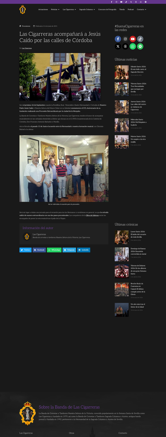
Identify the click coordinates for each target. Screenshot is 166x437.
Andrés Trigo (52, 434)
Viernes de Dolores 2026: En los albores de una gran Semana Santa (134, 240)
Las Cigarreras (27, 48)
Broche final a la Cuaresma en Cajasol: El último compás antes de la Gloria (134, 256)
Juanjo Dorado (62, 434)
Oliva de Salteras (92, 215)
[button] (55, 9)
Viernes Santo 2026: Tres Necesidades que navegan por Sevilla (134, 82)
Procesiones (26, 26)
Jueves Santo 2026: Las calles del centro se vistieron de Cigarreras (134, 97)
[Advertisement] (131, 170)
